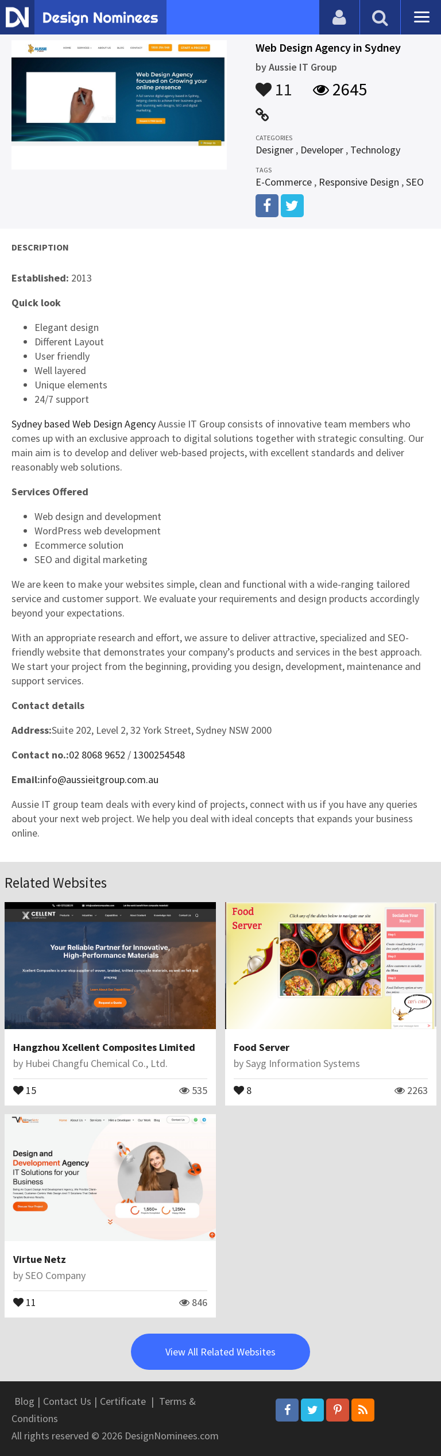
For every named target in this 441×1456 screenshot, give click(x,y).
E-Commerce (284, 181)
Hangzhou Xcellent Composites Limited (104, 1047)
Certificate (123, 1401)
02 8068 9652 (97, 754)
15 (24, 1089)
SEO (415, 181)
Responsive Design (359, 181)
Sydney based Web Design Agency (83, 423)
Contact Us (67, 1401)
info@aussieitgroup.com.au (99, 779)
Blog (24, 1401)
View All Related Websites (220, 1351)
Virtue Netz (39, 1259)
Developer (321, 149)
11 (274, 84)
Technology (375, 149)
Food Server (261, 1047)
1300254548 (159, 754)
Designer (274, 149)
